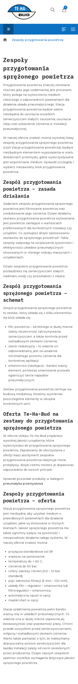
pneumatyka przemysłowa (23, 483)
